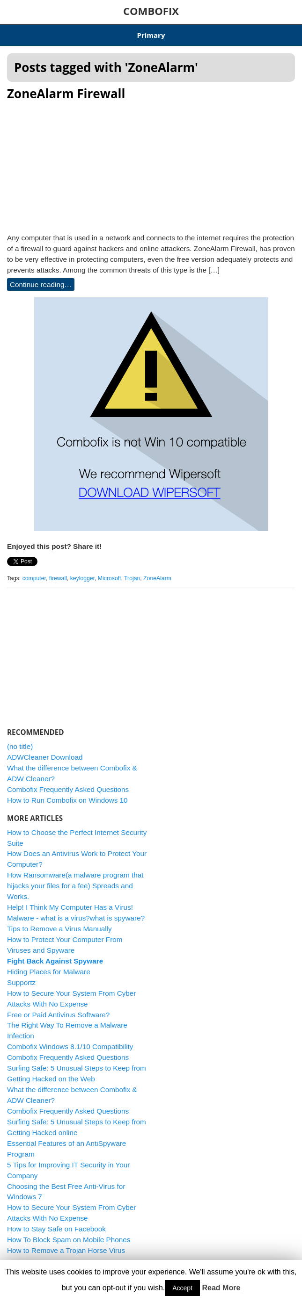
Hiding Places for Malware (48, 972)
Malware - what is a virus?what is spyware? (76, 918)
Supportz (21, 982)
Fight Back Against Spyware (55, 961)
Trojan (132, 578)
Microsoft (109, 578)
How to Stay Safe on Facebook (56, 1229)
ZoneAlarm (157, 578)
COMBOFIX (151, 11)
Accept (182, 1288)
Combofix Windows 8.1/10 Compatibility (70, 1046)
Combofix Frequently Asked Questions (68, 789)
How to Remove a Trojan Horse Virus (66, 1250)
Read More (221, 1288)
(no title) (20, 746)
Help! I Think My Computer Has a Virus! (70, 907)
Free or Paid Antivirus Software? (58, 1015)
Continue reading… (41, 284)
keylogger (82, 578)
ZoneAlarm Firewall (66, 93)
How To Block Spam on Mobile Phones (68, 1240)
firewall (58, 578)
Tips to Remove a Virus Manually (59, 929)
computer (34, 578)
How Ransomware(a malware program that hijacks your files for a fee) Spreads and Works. (75, 885)
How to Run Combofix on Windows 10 (67, 800)
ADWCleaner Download (45, 757)
